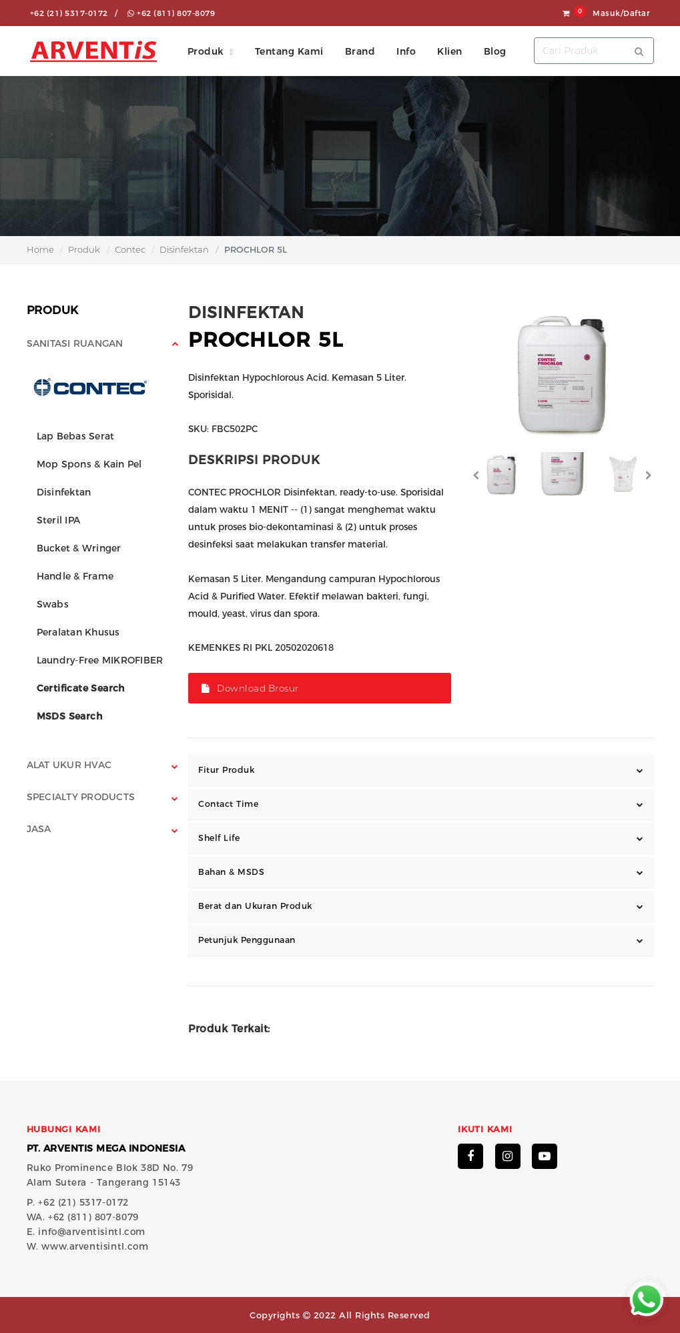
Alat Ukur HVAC (69, 765)
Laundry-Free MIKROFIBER (100, 660)
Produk (84, 249)
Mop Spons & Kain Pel (89, 464)
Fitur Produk (226, 770)
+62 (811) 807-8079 (171, 13)
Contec (130, 249)
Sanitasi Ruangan (75, 343)
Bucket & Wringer (79, 548)
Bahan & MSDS (231, 872)
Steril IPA (59, 520)
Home (40, 249)
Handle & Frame (75, 576)
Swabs (53, 604)
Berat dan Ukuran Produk (255, 906)
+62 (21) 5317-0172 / (74, 13)
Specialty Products (81, 797)
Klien (449, 51)
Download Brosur (250, 688)
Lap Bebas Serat (76, 436)
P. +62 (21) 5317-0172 (78, 1202)
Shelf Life (219, 838)
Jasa (39, 829)
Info (406, 51)
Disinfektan (184, 249)
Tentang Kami (289, 51)
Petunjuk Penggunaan (247, 940)
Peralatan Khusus (78, 632)
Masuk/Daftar (621, 13)
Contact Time (228, 804)
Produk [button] (206, 51)
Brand (360, 51)
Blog (495, 51)
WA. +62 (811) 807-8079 (83, 1217)
